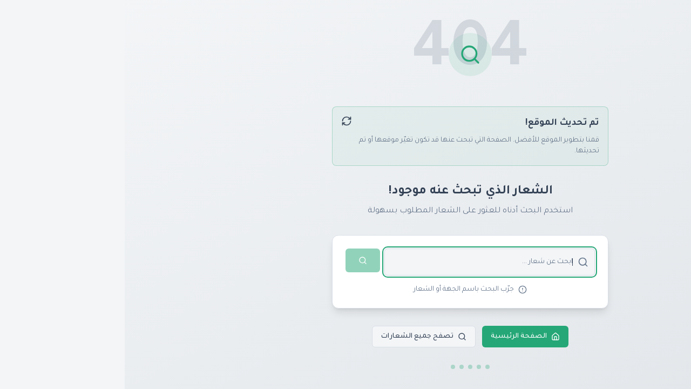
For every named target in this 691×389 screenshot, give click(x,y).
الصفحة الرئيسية (400, 336)
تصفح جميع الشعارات (299, 336)
